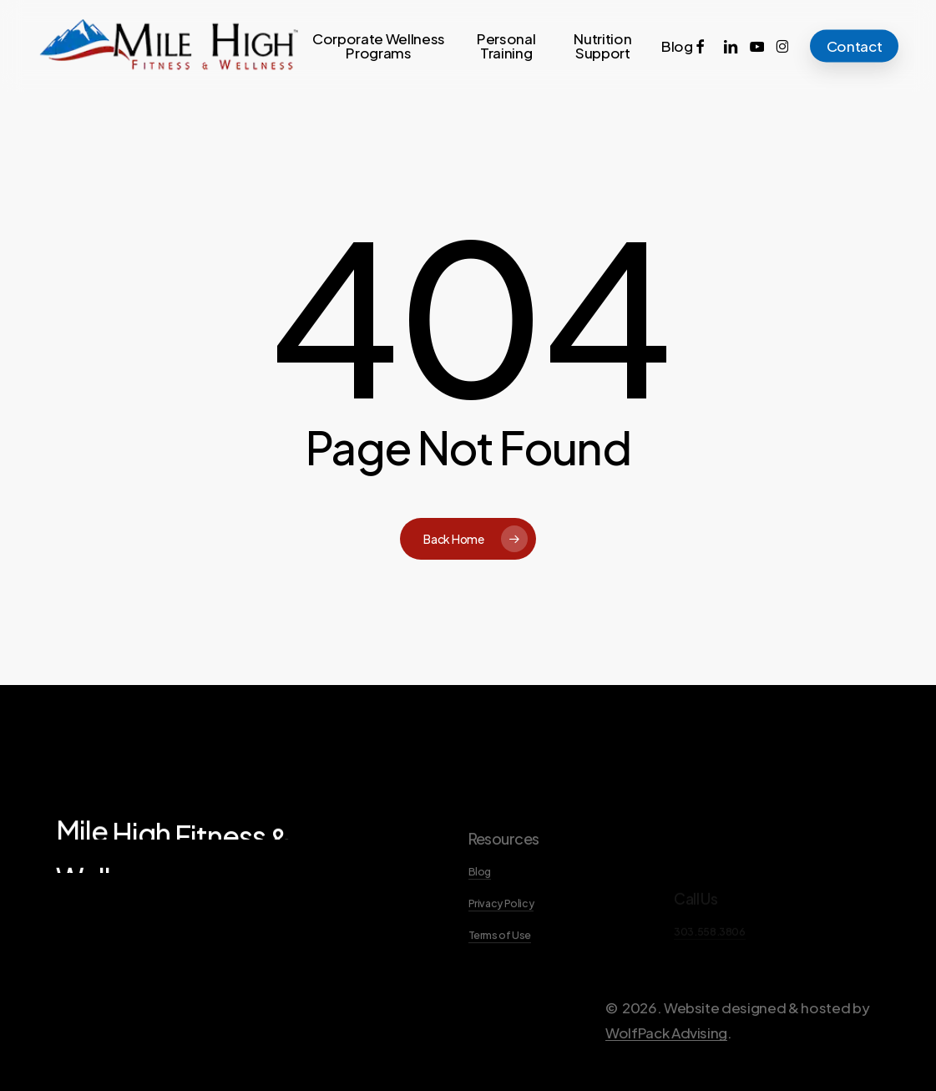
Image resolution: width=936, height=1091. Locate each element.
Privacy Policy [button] (501, 935)
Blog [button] (480, 904)
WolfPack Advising (666, 1064)
